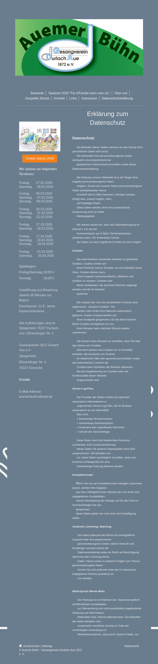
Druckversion (30, 646)
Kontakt (24, 379)
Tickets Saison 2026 (39, 158)
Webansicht (131, 646)
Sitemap (47, 646)
